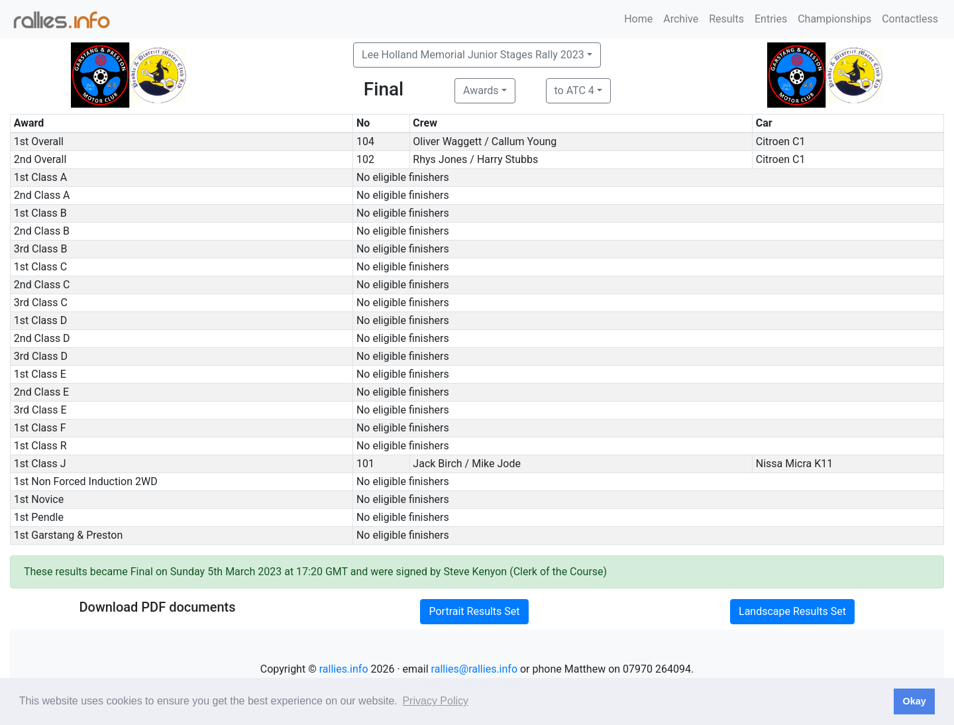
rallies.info (343, 669)
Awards (480, 90)
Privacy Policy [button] (435, 700)
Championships (834, 19)
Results (726, 19)
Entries (771, 19)
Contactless (910, 19)
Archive (680, 19)
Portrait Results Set (474, 611)
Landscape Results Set (792, 611)
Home (638, 19)
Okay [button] (914, 701)
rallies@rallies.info (474, 669)
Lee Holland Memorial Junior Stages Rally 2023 (473, 54)
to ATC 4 (574, 90)
